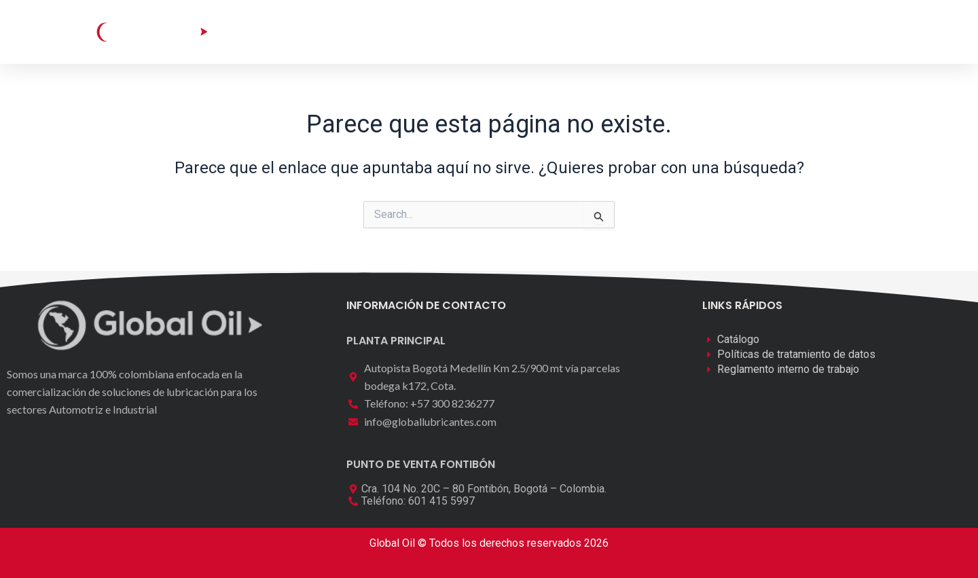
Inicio (297, 31)
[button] (826, 30)
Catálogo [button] (371, 32)
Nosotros (545, 31)
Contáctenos (631, 31)
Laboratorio (463, 31)
